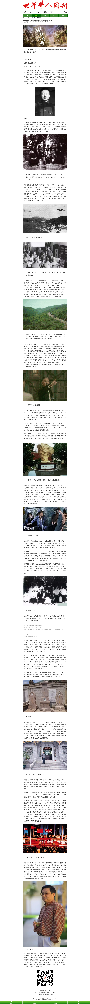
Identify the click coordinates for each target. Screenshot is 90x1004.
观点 (45, 15)
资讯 (36, 15)
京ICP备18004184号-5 (52, 998)
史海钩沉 (32, 17)
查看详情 (39, 17)
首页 (27, 15)
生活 (63, 15)
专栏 (54, 15)
